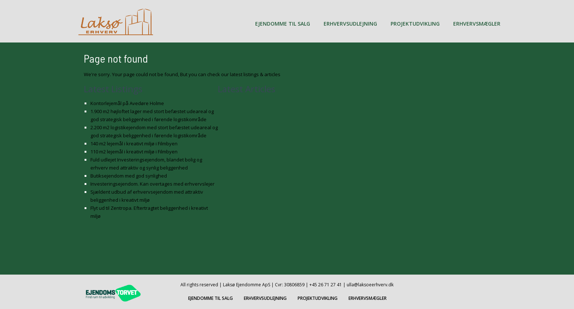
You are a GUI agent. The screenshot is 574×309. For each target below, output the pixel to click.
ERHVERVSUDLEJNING (350, 23)
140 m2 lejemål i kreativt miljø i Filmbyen (134, 143)
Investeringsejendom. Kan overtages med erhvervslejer (152, 183)
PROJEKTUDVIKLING (415, 23)
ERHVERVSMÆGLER (476, 23)
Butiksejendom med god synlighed (128, 175)
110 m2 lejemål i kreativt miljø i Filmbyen (134, 151)
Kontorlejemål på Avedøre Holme (127, 103)
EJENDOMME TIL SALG (282, 23)
